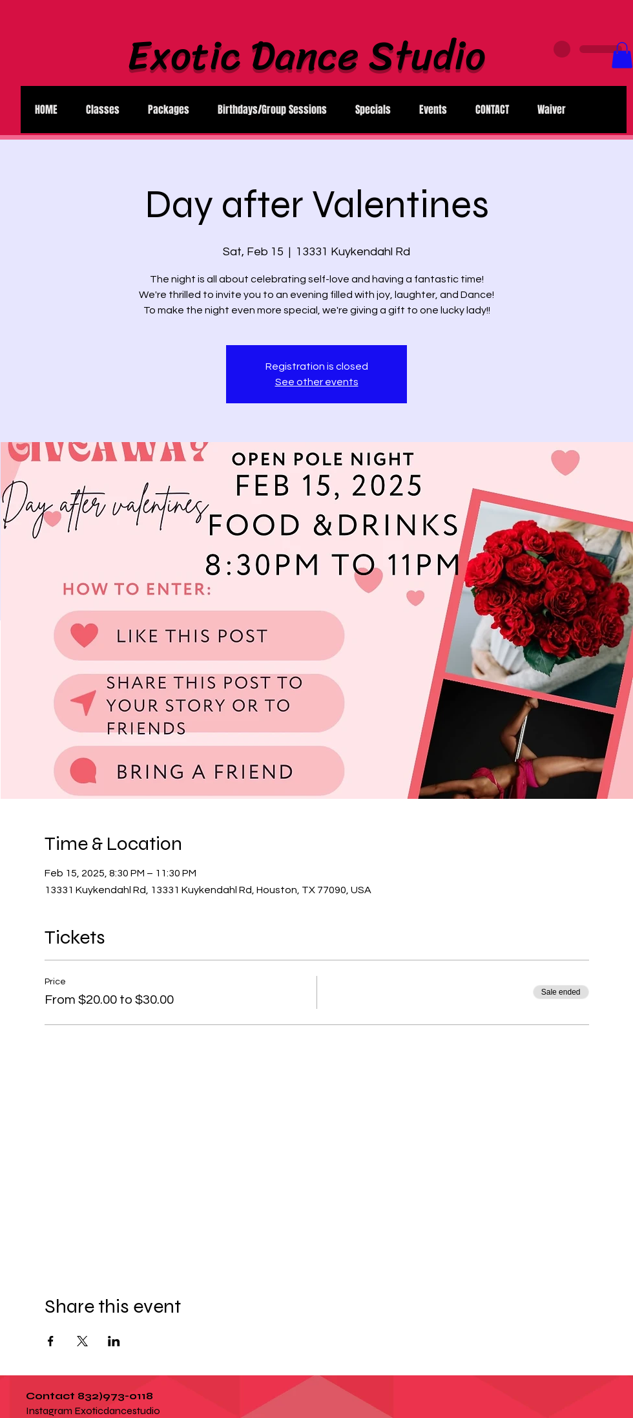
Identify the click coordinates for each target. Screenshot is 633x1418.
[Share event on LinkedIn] (114, 1341)
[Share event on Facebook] (51, 1341)
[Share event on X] (82, 1341)
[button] (622, 55)
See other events (316, 382)
